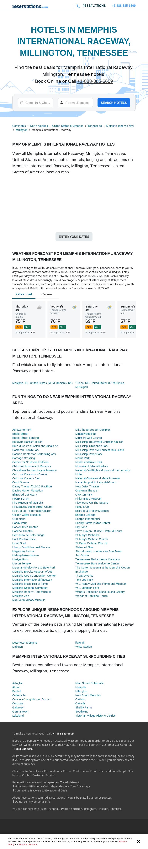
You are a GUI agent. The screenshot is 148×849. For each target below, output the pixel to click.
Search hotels (114, 103)
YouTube (76, 809)
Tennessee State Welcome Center (97, 563)
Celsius (47, 294)
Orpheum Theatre (86, 490)
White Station (83, 646)
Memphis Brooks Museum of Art (32, 571)
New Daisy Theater (87, 486)
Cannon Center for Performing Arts (34, 454)
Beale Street (20, 433)
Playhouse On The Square (91, 502)
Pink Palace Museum (88, 498)
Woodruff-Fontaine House (91, 595)
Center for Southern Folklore (30, 462)
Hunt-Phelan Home (24, 539)
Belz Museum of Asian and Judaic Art (35, 445)
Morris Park (82, 458)
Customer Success (100, 797)
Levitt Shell (19, 543)
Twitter (65, 809)
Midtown (17, 646)
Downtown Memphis (24, 642)
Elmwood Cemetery (24, 494)
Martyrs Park (20, 559)
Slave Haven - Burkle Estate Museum (98, 531)
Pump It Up (82, 506)
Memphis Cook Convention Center (34, 575)
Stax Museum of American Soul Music (98, 551)
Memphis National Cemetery (30, 587)
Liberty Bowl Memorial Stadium (31, 547)
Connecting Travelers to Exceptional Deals (41, 790)
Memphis (80, 687)
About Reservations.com (27, 797)
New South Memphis (88, 695)
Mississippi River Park (88, 454)
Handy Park (19, 522)
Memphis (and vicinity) (120, 125)
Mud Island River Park (88, 462)
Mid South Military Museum (28, 600)
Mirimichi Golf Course (88, 437)
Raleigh (80, 642)
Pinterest (115, 809)
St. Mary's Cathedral (87, 535)
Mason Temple (21, 563)
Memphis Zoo (20, 595)
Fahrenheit (24, 294)
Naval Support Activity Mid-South (95, 482)
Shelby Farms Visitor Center (92, 522)
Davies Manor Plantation (27, 490)
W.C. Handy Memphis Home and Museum (100, 583)
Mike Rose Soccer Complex (92, 429)
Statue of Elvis (84, 547)
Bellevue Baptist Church (27, 441)
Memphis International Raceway (32, 579)
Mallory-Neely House (25, 555)
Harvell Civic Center (25, 527)
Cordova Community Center (29, 474)
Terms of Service (28, 844)
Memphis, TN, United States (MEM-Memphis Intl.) (42, 383)
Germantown (20, 711)
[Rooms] (75, 102)
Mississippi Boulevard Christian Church (99, 441)
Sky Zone (81, 527)
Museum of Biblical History (91, 466)
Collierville (19, 695)
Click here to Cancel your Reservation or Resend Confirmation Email (54, 771)
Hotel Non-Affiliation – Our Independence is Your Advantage (52, 786)
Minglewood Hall (85, 433)
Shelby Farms (83, 707)
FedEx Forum (20, 498)
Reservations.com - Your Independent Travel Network (45, 782)
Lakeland (18, 715)
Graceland (18, 518)
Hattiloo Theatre (22, 531)
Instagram (89, 809)
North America (39, 125)
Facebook (53, 809)
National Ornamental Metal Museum (97, 478)
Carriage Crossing (23, 458)
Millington (22, 129)
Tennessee (95, 125)
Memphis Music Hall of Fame (30, 583)
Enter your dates (74, 237)
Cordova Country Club (26, 478)
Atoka (15, 687)
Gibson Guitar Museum (26, 514)
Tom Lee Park (84, 579)
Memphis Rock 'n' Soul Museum (31, 591)
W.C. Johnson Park (87, 587)
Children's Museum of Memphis (31, 466)
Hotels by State (76, 797)
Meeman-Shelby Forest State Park (34, 567)
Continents (19, 125)
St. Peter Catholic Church (91, 543)
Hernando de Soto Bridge (28, 535)
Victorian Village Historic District (95, 715)
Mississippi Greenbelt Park (91, 445)
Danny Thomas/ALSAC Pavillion (32, 486)
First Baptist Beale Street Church (32, 506)
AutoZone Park (21, 429)
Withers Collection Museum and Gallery (99, 591)
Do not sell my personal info (32, 801)
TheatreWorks (84, 575)
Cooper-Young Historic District (31, 699)
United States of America (67, 125)
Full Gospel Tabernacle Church (31, 510)
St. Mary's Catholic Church (91, 539)
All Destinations (55, 797)
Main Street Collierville (89, 683)
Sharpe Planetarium (87, 518)
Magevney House (23, 551)
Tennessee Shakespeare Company (97, 559)
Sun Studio (82, 555)
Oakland (80, 699)
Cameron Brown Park (25, 450)
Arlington (17, 683)
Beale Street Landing (25, 437)
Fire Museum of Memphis (28, 502)
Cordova (17, 703)
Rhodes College (85, 514)
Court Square (20, 482)
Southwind (81, 711)
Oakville (80, 703)
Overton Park (83, 494)
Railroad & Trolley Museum (92, 510)
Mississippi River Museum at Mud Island (99, 450)
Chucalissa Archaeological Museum (34, 470)
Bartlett (16, 691)
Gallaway (18, 707)
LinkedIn (103, 809)
